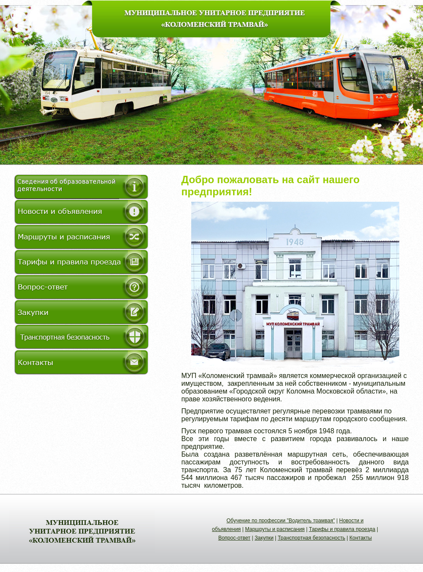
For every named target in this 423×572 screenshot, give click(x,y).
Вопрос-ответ (234, 538)
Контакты (361, 538)
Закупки (264, 538)
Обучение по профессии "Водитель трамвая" (281, 521)
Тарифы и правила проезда (342, 529)
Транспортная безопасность (311, 538)
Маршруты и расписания (275, 529)
